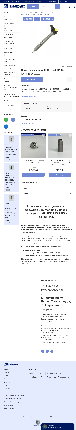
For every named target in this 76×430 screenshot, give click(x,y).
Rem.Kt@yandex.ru (52, 289)
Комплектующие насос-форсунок (10, 67)
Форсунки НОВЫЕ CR (7, 80)
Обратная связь (8, 405)
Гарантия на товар (9, 408)
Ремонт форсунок (9, 379)
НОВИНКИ (7, 109)
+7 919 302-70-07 (66, 2)
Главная (6, 2)
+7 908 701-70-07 (51, 2)
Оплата (6, 385)
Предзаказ (32, 80)
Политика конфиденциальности (14, 395)
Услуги (6, 13)
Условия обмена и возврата (12, 402)
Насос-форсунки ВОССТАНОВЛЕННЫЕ (10, 95)
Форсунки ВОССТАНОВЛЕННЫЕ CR (42, 12)
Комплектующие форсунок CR (10, 60)
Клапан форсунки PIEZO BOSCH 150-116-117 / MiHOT (33, 161)
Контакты (7, 388)
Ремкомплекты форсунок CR (9, 53)
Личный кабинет (9, 392)
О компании (15, 2)
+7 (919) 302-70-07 (54, 373)
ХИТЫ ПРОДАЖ (9, 105)
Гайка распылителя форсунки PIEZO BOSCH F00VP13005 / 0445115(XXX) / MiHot (60, 162)
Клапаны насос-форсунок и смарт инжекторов (9, 27)
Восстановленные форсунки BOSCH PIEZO (36, 14)
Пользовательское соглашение (13, 398)
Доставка (7, 382)
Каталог (34, 6)
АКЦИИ (6, 101)
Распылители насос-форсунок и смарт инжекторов (9, 44)
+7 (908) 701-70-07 (51, 286)
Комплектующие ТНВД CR (10, 73)
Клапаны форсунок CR (8, 18)
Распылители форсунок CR (8, 36)
